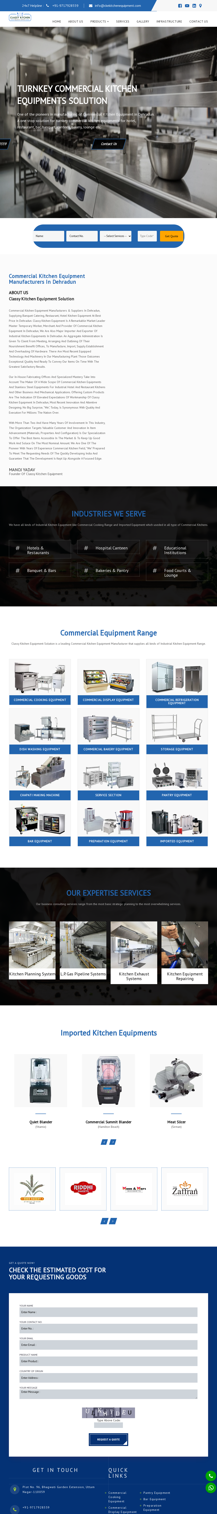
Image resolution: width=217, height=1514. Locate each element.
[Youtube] (187, 6)
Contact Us (198, 21)
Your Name (26, 1305)
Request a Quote (108, 1439)
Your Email (26, 1338)
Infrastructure (169, 21)
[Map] (200, 6)
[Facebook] (180, 6)
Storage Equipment (177, 749)
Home (57, 21)
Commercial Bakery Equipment (108, 749)
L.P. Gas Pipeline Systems (83, 974)
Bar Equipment (40, 841)
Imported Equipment (177, 841)
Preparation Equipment (108, 841)
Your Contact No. (30, 1322)
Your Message (28, 1387)
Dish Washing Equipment (39, 749)
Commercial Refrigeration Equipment (177, 701)
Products (98, 21)
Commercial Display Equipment (108, 700)
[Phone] (208, 1473)
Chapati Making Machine (40, 795)
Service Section (108, 795)
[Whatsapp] (208, 1485)
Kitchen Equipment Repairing (185, 976)
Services (122, 21)
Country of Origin (31, 1371)
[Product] (115, 236)
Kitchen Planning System (32, 974)
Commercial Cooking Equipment (40, 700)
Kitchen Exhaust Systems (134, 976)
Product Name (28, 1354)
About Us (75, 21)
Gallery (143, 21)
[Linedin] (194, 6)
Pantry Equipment (177, 795)
